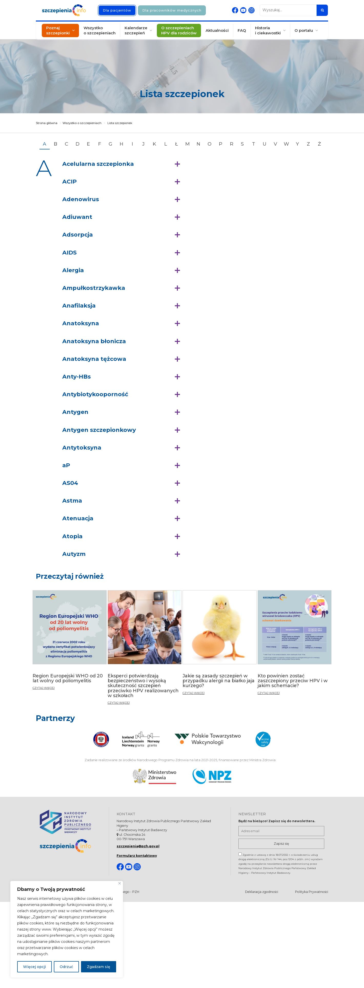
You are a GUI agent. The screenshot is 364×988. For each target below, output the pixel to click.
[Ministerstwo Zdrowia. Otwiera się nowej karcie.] (154, 776)
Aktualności (217, 30)
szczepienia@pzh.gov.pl (138, 846)
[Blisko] (119, 883)
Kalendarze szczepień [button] (136, 30)
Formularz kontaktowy (137, 856)
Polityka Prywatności (311, 892)
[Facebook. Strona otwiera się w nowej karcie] (235, 10)
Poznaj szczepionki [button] (58, 30)
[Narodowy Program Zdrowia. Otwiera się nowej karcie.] (211, 776)
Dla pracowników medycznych (171, 10)
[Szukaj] (322, 10)
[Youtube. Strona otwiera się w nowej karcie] (243, 10)
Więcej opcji (34, 966)
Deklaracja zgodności (261, 892)
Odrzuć (66, 966)
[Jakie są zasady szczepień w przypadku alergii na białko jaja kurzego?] (220, 644)
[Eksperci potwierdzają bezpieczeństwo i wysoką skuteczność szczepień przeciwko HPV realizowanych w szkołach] (145, 649)
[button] (122, 164)
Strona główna (46, 123)
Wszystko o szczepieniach (100, 30)
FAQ (242, 30)
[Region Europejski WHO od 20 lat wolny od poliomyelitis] (70, 642)
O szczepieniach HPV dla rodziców (179, 30)
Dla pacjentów (117, 10)
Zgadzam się (98, 966)
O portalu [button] (304, 30)
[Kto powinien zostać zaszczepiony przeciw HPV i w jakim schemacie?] (295, 644)
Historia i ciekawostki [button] (268, 30)
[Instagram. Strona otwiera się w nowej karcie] (251, 10)
